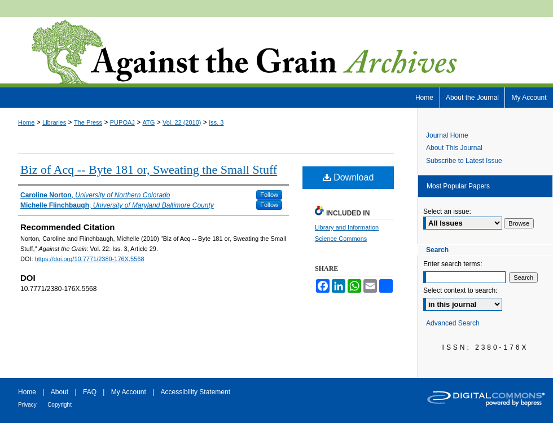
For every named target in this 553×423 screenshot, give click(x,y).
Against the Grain (276, 52)
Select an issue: (447, 211)
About (59, 392)
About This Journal (454, 148)
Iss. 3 (216, 122)
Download (348, 177)
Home (26, 122)
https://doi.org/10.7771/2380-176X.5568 (89, 258)
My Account (128, 392)
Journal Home (447, 135)
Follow (269, 194)
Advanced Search (453, 323)
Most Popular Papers (458, 186)
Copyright (59, 405)
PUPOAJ (122, 122)
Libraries (54, 122)
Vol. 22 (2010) (182, 122)
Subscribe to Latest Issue (464, 161)
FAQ (89, 392)
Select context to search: (460, 290)
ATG (149, 122)
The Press (88, 122)
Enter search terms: (452, 264)
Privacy (27, 405)
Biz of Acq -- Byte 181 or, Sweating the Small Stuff (148, 169)
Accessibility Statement (195, 392)
